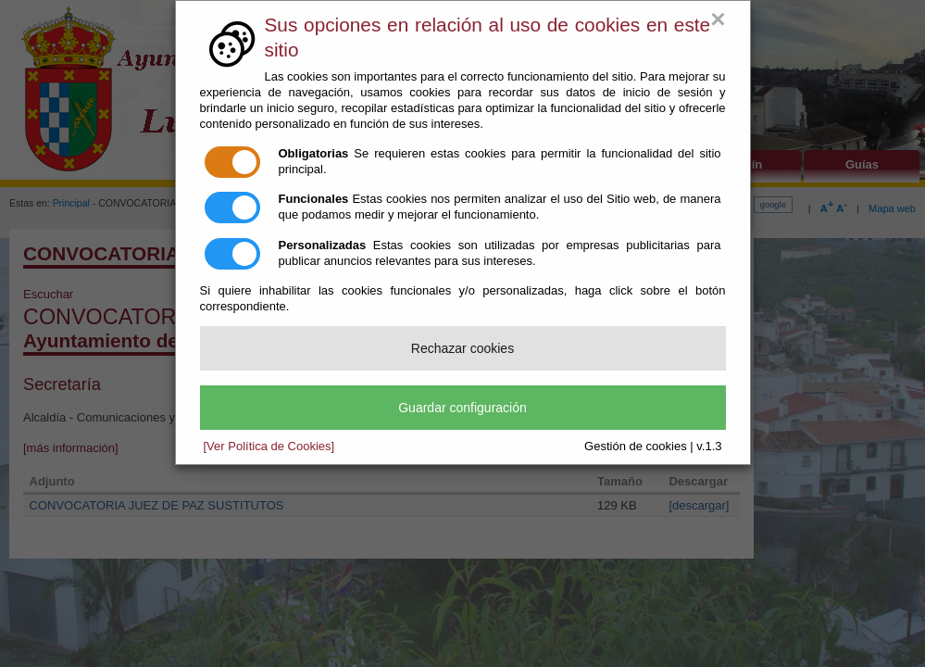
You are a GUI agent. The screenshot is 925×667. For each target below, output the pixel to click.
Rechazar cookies (462, 348)
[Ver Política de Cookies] (269, 446)
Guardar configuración (462, 407)
